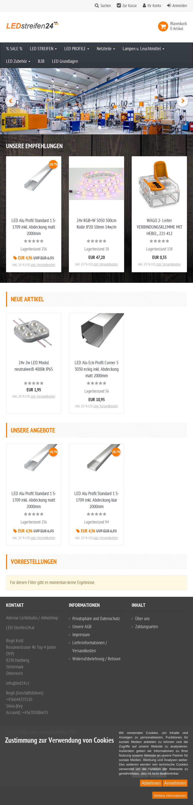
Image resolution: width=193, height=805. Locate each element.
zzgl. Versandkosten (43, 265)
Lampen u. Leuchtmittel (143, 48)
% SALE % (14, 48)
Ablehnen (151, 783)
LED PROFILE (76, 48)
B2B (41, 61)
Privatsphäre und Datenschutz (96, 618)
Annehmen (175, 783)
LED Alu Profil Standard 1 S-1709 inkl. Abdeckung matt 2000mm (34, 227)
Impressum (81, 634)
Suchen (106, 6)
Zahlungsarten (146, 626)
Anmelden (179, 6)
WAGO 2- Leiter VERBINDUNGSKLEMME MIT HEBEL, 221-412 (159, 227)
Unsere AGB (81, 626)
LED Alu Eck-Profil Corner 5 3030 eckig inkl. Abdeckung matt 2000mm (97, 369)
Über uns (142, 618)
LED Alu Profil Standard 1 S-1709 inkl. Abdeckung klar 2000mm (96, 500)
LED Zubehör (18, 61)
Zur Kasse (129, 6)
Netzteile (106, 48)
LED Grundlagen (65, 61)
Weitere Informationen (170, 795)
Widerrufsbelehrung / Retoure (96, 659)
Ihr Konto (154, 6)
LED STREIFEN (43, 48)
